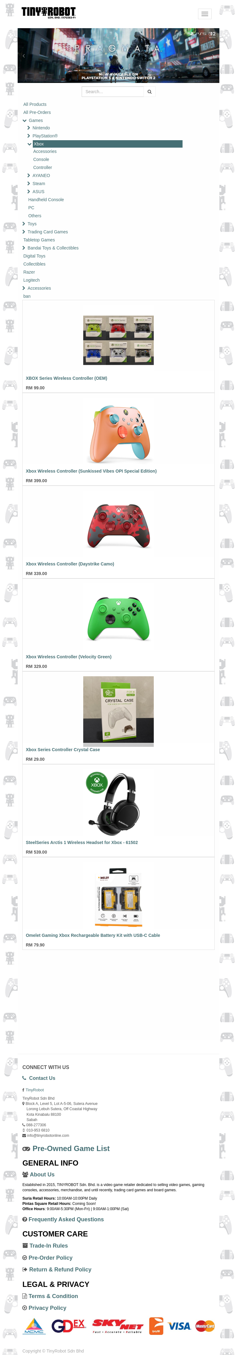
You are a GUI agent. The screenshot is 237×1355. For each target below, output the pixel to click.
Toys (32, 223)
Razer (29, 272)
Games (36, 120)
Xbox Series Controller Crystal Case (63, 749)
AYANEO (41, 175)
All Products (34, 104)
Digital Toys (34, 255)
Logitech (31, 280)
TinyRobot (35, 1090)
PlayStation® (45, 135)
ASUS (38, 191)
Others (34, 215)
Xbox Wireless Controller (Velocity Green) (68, 656)
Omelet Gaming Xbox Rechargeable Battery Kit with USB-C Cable (93, 935)
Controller (42, 167)
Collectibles (34, 264)
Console (41, 159)
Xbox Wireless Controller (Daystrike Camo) (70, 563)
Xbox (39, 143)
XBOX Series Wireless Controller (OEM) (66, 378)
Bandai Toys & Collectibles (53, 247)
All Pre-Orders (37, 112)
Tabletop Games (39, 239)
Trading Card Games (48, 231)
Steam (38, 183)
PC (31, 207)
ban (26, 296)
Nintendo (41, 127)
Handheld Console (46, 199)
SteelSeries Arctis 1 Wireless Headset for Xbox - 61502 (82, 842)
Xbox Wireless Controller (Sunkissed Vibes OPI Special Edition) (91, 471)
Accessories (44, 151)
